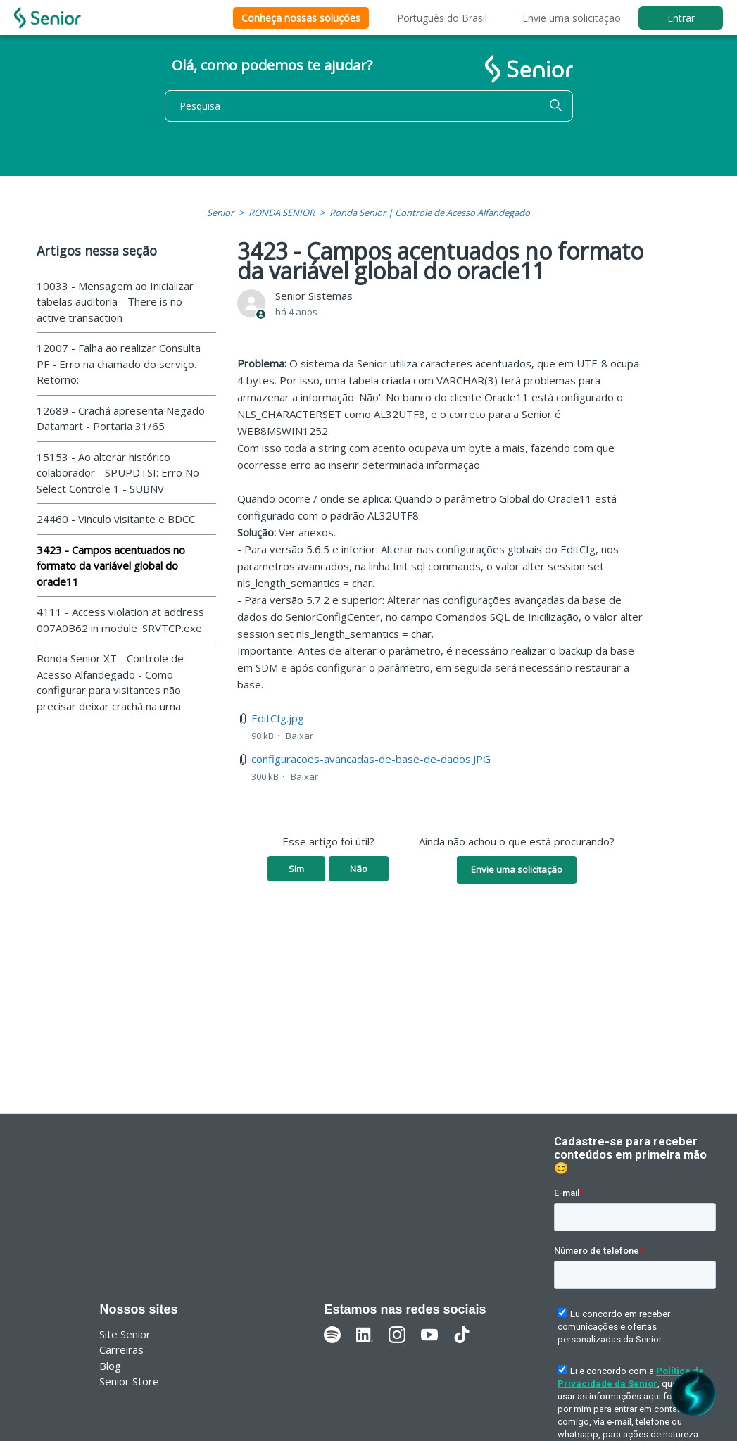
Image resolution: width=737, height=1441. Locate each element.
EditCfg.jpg (277, 718)
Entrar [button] (681, 18)
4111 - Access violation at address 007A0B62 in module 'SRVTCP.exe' (120, 620)
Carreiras (121, 1349)
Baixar (299, 735)
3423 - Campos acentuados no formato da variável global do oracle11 (111, 566)
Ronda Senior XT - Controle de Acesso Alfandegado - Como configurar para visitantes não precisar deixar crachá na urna (110, 682)
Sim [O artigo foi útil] (296, 868)
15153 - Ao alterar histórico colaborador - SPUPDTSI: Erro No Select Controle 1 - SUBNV (118, 473)
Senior (220, 212)
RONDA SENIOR (281, 212)
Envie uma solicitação (571, 18)
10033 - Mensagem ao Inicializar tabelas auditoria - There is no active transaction (115, 302)
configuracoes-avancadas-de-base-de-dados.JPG (371, 759)
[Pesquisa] (369, 106)
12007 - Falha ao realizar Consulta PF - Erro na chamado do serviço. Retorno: (119, 363)
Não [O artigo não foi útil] (358, 868)
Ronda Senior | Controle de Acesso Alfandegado (429, 212)
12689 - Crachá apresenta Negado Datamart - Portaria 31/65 (121, 418)
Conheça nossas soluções (300, 18)
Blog (110, 1366)
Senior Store (129, 1381)
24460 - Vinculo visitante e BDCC (116, 519)
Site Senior (125, 1334)
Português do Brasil (442, 18)
